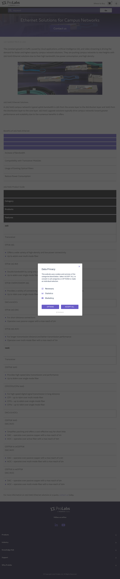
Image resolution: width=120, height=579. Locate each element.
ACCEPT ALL (69, 307)
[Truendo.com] (60, 312)
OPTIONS (50, 307)
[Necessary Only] (79, 266)
